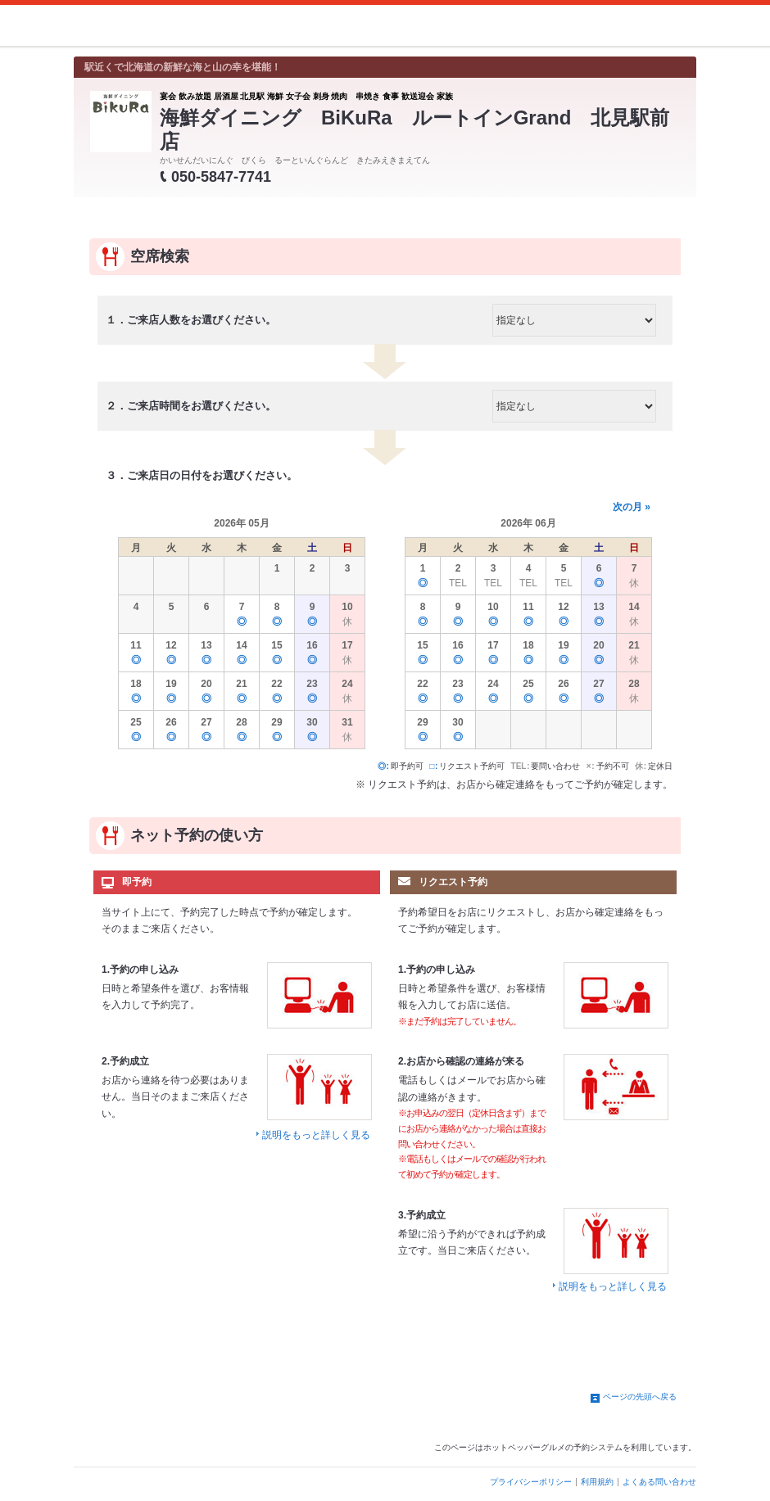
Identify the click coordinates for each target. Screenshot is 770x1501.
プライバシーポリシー (531, 1481)
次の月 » (631, 507)
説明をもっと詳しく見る (316, 1135)
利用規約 (597, 1481)
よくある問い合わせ (659, 1481)
